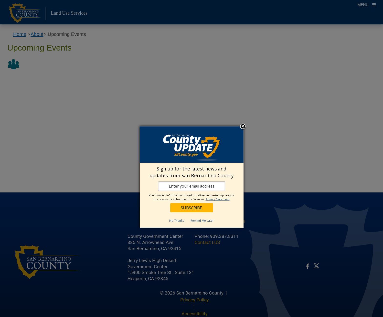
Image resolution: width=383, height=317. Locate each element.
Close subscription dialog (242, 126)
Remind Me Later (202, 221)
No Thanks (176, 221)
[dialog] (192, 177)
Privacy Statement (218, 199)
